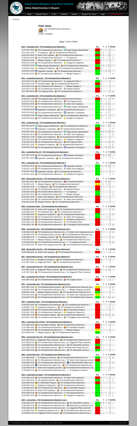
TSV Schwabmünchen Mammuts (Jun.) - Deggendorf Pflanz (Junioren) (63, 272)
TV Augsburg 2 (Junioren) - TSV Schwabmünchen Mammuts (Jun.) (61, 358)
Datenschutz (122, 423)
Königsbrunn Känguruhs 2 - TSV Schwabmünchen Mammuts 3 (60, 307)
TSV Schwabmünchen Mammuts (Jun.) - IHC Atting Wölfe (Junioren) (62, 345)
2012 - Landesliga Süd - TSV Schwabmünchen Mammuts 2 (43, 123)
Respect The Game (88, 14)
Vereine (74, 14)
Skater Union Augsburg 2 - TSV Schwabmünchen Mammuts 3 (59, 209)
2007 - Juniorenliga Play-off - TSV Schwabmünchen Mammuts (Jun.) (47, 267)
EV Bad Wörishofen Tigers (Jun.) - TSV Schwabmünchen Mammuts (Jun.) (64, 365)
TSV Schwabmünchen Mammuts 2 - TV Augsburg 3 (56, 58)
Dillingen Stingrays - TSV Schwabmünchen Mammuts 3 (57, 332)
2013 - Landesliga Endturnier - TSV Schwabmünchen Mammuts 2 (46, 78)
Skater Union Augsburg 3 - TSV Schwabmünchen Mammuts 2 (59, 137)
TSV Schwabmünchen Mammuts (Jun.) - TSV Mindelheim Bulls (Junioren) (64, 297)
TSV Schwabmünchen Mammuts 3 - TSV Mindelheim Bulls (58, 222)
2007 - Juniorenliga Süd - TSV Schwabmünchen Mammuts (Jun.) (45, 284)
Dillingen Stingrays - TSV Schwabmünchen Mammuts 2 (57, 184)
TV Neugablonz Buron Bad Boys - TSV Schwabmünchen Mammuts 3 (62, 305)
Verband (64, 14)
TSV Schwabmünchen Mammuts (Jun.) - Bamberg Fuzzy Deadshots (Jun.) (64, 405)
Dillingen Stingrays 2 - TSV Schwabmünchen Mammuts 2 (58, 60)
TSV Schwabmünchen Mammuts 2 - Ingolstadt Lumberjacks (59, 155)
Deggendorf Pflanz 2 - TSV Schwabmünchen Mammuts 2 (58, 262)
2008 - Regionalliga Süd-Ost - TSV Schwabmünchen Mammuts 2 (45, 249)
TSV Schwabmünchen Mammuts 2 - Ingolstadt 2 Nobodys (58, 166)
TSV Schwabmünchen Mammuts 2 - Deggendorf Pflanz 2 (58, 81)
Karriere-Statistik (72, 42)
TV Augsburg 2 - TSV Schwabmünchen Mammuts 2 (56, 187)
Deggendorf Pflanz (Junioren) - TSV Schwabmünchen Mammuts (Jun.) (63, 270)
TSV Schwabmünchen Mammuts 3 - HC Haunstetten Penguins (60, 310)
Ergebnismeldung (116, 14)
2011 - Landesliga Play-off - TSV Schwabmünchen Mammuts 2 (45, 152)
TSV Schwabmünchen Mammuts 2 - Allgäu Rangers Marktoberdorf (61, 50)
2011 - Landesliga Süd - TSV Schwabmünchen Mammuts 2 (43, 163)
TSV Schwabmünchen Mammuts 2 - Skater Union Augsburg (59, 104)
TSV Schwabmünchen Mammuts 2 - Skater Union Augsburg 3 (59, 134)
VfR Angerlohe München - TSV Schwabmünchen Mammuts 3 (59, 380)
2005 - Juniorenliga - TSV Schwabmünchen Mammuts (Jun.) (44, 400)
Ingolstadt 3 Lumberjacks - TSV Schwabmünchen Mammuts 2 (60, 110)
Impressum (113, 423)
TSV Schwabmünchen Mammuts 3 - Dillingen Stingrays (57, 330)
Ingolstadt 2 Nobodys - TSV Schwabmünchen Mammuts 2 (58, 71)
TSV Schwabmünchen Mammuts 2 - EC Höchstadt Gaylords (59, 182)
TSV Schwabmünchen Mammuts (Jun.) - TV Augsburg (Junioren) (60, 242)
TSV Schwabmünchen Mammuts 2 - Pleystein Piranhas (57, 89)
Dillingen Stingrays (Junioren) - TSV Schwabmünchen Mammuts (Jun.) (63, 240)
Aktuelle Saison (42, 14)
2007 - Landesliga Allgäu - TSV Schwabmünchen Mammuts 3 (44, 302)
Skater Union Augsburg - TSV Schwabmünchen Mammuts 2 (59, 55)
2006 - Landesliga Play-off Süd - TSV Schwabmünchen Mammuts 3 (46, 322)
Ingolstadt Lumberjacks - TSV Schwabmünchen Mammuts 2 (59, 158)
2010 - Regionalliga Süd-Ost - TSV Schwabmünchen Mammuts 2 (45, 179)
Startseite (16, 19)
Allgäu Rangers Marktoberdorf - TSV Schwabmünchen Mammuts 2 (61, 66)
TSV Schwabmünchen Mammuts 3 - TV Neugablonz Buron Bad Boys (62, 225)
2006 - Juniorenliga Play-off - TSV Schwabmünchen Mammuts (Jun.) (47, 337)
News (29, 14)
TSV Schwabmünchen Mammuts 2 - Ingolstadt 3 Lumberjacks (60, 113)
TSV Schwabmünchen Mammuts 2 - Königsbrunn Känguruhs (59, 63)
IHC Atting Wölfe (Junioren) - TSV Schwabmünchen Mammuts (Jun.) (62, 348)
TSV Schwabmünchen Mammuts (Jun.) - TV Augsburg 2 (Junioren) (61, 370)
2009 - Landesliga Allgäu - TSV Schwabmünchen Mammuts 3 (44, 206)
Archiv (54, 14)
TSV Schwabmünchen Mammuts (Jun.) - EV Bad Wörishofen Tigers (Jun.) (64, 363)
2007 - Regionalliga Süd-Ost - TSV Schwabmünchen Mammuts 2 (45, 257)
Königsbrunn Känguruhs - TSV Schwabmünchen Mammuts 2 (59, 68)
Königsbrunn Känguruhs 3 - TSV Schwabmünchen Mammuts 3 (60, 214)
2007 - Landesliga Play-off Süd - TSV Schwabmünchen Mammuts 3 (46, 277)
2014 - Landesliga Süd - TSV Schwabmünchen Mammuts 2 (43, 47)
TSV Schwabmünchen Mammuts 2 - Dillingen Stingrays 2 (58, 74)
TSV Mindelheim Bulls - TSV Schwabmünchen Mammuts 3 (58, 212)
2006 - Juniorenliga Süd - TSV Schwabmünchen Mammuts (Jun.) (45, 355)
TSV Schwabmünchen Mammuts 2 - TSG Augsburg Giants (58, 101)
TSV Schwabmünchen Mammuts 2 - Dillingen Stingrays (57, 194)
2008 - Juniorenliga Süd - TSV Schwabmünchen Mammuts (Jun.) (45, 229)
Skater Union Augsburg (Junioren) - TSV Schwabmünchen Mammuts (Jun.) (64, 245)
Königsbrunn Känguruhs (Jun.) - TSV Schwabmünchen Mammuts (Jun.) (63, 410)
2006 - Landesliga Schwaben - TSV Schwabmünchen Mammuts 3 (46, 375)
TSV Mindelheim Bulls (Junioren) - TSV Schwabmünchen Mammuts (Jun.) (64, 235)
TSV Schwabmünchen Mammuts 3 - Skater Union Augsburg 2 (59, 217)
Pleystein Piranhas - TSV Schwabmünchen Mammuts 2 (57, 202)
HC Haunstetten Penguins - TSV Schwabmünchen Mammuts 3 (60, 315)
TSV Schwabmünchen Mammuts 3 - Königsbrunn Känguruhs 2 (60, 312)
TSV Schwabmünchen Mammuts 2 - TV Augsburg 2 (56, 192)
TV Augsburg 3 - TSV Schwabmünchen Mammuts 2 (56, 53)
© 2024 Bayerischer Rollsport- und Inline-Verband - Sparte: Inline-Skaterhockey (36, 423)
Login (103, 14)
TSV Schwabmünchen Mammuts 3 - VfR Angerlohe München (59, 393)
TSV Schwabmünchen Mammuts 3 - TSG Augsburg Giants (58, 280)
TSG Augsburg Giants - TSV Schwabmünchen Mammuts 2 (58, 91)
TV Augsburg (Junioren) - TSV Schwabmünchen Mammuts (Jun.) (60, 237)
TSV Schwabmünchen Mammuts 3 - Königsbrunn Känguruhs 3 (60, 219)
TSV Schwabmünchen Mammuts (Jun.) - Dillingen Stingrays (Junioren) (63, 290)
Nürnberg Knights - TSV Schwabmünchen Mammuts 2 (57, 84)
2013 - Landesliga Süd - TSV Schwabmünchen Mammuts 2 (43, 96)
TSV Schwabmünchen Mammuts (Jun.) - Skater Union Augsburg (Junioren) (64, 232)
